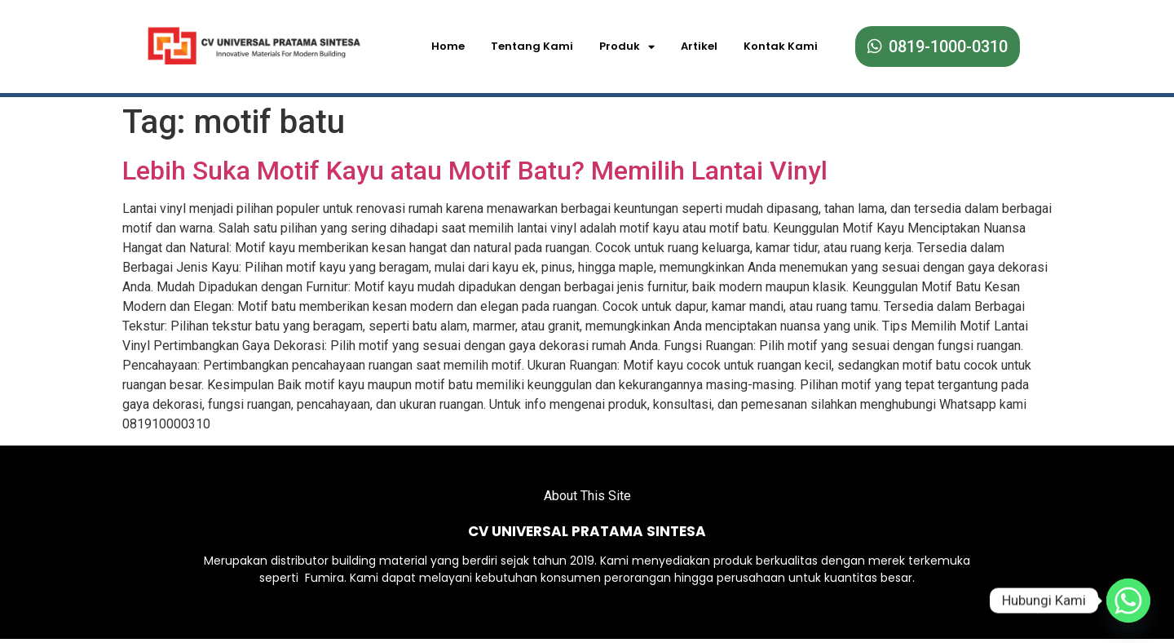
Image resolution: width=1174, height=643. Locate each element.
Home (448, 46)
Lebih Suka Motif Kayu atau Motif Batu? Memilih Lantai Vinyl (475, 165)
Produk (627, 46)
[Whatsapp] (1128, 601)
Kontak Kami (781, 46)
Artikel (699, 46)
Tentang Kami (532, 46)
